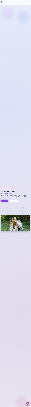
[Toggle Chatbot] (27, 403)
